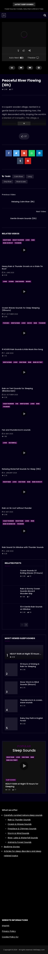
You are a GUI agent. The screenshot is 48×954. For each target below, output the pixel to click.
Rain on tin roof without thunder (17, 508)
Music (29, 323)
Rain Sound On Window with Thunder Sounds (23, 547)
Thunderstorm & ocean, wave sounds (31, 701)
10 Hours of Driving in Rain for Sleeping (29, 665)
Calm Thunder (8, 404)
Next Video (41, 211)
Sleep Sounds (10, 780)
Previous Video (9, 194)
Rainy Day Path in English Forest (31, 719)
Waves (28, 281)
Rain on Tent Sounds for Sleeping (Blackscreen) (17, 389)
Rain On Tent (37, 362)
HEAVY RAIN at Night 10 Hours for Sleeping (21, 785)
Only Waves (19, 281)
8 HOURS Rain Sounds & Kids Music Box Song (22, 349)
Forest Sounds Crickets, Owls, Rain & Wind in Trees (24, 9)
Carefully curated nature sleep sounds (23, 815)
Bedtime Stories (12, 846)
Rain (33, 240)
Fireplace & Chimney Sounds (22, 828)
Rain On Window (9, 524)
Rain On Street (11, 760)
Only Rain (22, 362)
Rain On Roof (8, 243)
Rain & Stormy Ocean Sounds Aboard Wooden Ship (30, 591)
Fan (16, 404)
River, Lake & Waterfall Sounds (23, 837)
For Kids (6, 323)
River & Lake (21, 182)
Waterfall (13, 443)
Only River (7, 182)
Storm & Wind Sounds (18, 833)
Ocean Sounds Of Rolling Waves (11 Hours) (31, 571)
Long (30, 176)
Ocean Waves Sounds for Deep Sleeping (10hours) (21, 309)
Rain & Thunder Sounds (19, 819)
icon (24, 250)
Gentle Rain (15, 323)
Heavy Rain (7, 240)
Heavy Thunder (18, 240)
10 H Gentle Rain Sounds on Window (31, 607)
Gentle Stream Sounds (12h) (23, 218)
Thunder (18, 243)
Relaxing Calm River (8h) (23, 201)
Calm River (18, 176)
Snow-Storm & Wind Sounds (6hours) (29, 683)
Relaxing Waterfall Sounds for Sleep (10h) (21, 469)
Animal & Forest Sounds (19, 842)
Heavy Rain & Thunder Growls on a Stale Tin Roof (22, 267)
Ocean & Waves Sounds (19, 824)
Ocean (11, 281)
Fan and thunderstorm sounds (16, 430)
